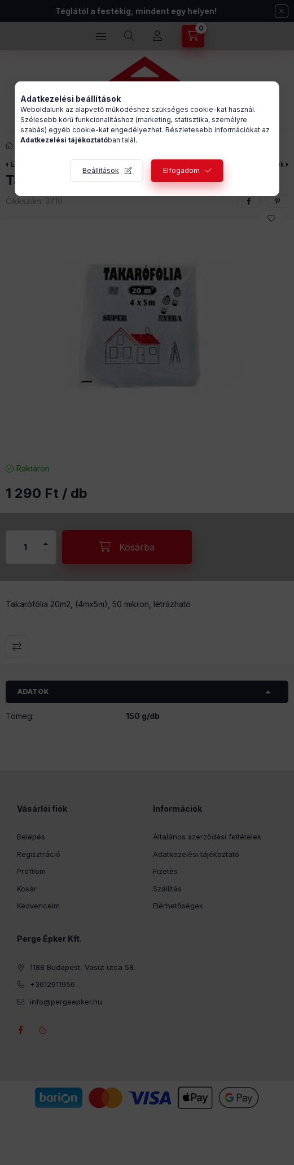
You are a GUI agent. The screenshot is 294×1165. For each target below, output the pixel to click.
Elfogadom (181, 170)
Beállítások (100, 170)
